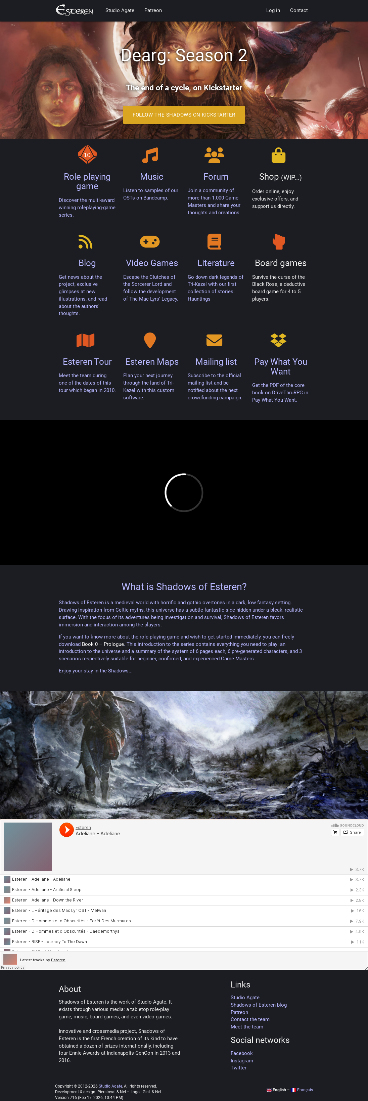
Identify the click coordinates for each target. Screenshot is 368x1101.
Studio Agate (119, 10)
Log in (273, 10)
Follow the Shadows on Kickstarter (184, 115)
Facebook (242, 1053)
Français (302, 1090)
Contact (299, 10)
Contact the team (250, 1019)
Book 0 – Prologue (103, 644)
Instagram (242, 1061)
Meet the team (247, 1027)
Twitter (238, 1068)
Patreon (153, 10)
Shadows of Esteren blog (259, 1005)
